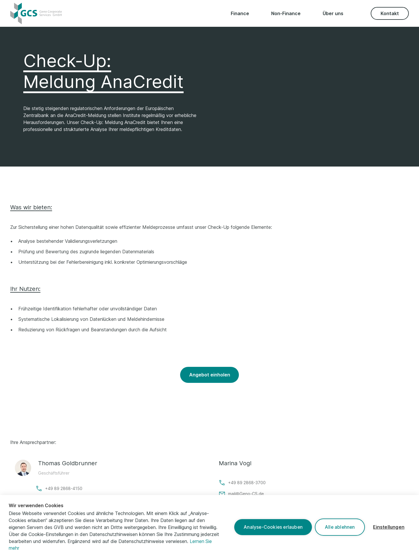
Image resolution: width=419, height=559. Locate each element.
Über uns (333, 13)
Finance (240, 13)
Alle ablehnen (338, 527)
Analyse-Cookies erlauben (270, 527)
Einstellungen (388, 527)
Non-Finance (286, 13)
